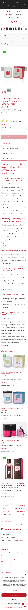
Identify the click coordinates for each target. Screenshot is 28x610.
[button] (26, 574)
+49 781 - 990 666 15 (15, 11)
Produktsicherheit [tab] (8, 153)
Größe (3, 124)
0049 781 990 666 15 (13, 529)
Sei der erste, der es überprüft (10, 121)
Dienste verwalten (13, 590)
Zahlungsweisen (6, 556)
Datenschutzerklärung (17, 607)
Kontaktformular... (17, 540)
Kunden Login (15, 17)
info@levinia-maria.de (15, 14)
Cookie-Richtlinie (8, 607)
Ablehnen (14, 599)
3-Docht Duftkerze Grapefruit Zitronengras (6, 509)
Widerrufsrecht (6, 562)
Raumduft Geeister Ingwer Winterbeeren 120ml (20, 509)
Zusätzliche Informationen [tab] (11, 148)
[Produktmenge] (2, 132)
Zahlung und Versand (8, 565)
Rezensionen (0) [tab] (7, 158)
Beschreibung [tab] (7, 143)
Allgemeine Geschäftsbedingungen (12, 553)
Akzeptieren (14, 595)
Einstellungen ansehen (14, 603)
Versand (4, 113)
